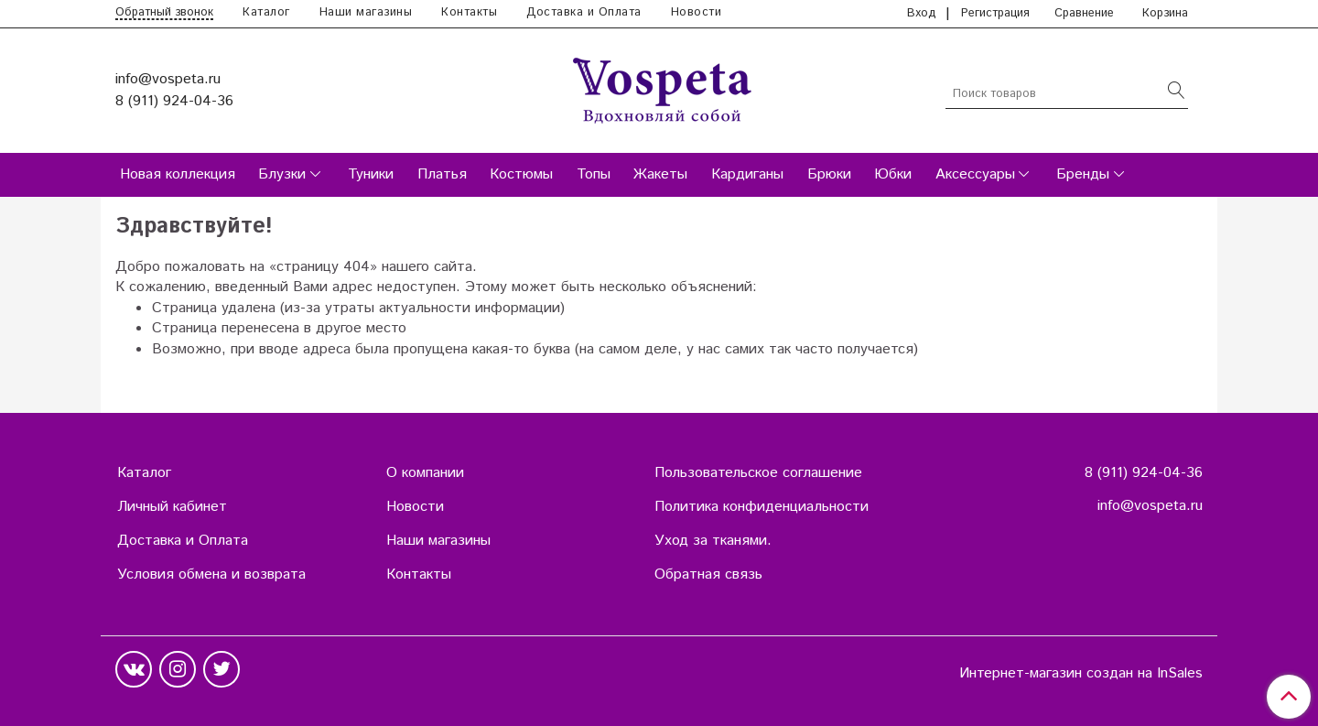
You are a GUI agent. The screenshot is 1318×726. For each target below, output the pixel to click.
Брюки (829, 174)
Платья (442, 174)
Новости (696, 12)
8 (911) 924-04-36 (174, 101)
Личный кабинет (172, 506)
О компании (425, 472)
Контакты (469, 12)
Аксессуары (975, 174)
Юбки (893, 174)
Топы (593, 174)
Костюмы (521, 174)
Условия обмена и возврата (211, 574)
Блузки (282, 174)
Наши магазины (366, 12)
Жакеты (660, 174)
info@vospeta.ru (168, 79)
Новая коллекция (177, 174)
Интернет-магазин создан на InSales (1081, 673)
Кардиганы (747, 174)
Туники (371, 174)
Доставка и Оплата (584, 12)
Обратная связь (708, 574)
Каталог (266, 12)
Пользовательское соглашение (758, 472)
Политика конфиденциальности (761, 506)
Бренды (1082, 174)
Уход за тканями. (713, 540)
